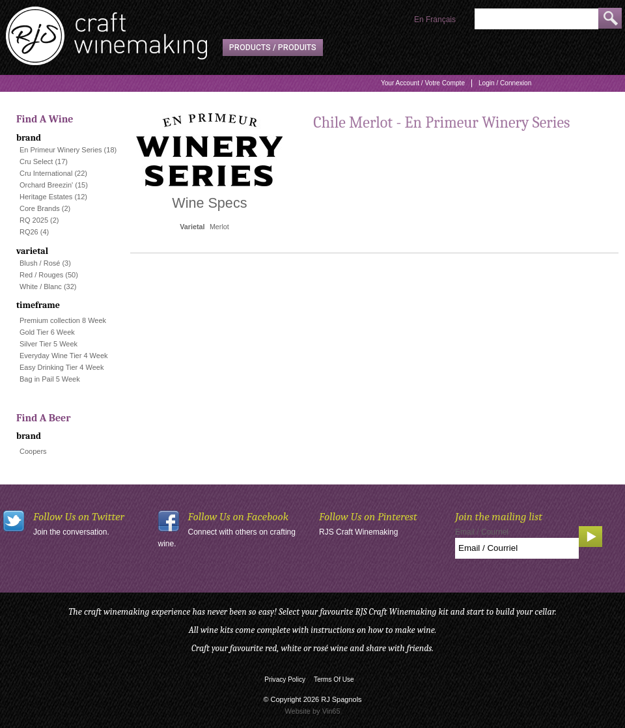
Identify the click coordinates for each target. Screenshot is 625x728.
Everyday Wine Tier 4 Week (64, 355)
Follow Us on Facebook (238, 517)
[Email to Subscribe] (517, 548)
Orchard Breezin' (46, 185)
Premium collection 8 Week (63, 320)
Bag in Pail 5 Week (50, 379)
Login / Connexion (505, 83)
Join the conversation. (71, 532)
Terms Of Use (334, 679)
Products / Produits (272, 47)
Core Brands (40, 208)
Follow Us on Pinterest (368, 517)
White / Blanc (41, 286)
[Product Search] (536, 18)
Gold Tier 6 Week (47, 332)
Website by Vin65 (312, 711)
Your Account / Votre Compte (423, 83)
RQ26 (29, 232)
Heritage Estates (46, 197)
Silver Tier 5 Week (48, 344)
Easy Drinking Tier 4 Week (62, 367)
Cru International (46, 173)
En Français (435, 19)
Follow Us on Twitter (78, 517)
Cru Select (36, 161)
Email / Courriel (481, 532)
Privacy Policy (284, 679)
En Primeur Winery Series (61, 150)
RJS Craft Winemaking (358, 532)
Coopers (33, 451)
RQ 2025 (34, 220)
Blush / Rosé (40, 263)
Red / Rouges (41, 275)
